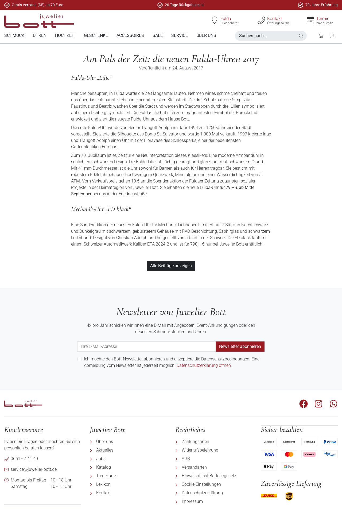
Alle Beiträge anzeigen (171, 265)
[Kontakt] (261, 20)
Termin (322, 18)
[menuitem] (14, 35)
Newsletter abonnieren (240, 346)
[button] (301, 36)
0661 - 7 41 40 (24, 458)
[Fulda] (214, 20)
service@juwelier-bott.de (34, 469)
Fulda (225, 18)
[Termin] (310, 20)
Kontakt (274, 18)
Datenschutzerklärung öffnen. (204, 365)
